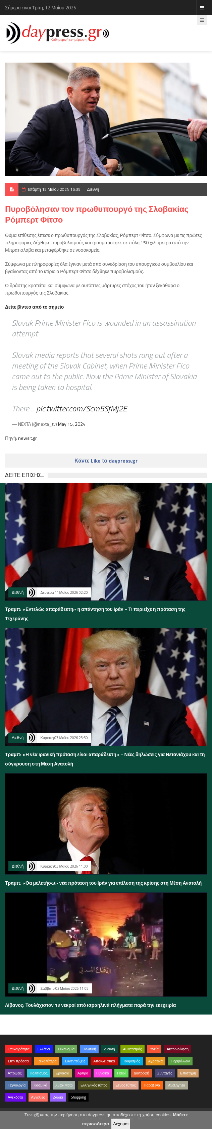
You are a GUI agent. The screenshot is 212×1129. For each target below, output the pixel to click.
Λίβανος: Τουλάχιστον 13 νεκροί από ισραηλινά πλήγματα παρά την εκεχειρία (90, 1005)
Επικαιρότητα (19, 1049)
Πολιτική (89, 1049)
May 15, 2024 (72, 423)
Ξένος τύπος (125, 1085)
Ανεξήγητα (176, 1085)
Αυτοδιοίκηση (178, 1049)
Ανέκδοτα (15, 1097)
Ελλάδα (44, 1049)
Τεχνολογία (16, 1085)
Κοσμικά (40, 1085)
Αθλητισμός (132, 1049)
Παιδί (121, 1073)
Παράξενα (152, 1085)
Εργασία (62, 1073)
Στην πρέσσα (18, 1061)
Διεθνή (93, 189)
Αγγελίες (38, 1097)
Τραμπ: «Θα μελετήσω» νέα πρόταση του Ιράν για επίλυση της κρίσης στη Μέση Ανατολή (103, 882)
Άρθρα (82, 1073)
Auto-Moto (63, 1085)
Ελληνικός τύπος (94, 1085)
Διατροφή (141, 1073)
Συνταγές (164, 1073)
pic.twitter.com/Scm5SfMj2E (81, 408)
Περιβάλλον (180, 1061)
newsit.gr (27, 437)
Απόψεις (15, 1073)
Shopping (78, 1097)
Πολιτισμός (39, 1073)
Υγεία (154, 1049)
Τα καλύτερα (47, 1061)
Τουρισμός (131, 1061)
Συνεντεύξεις (75, 1061)
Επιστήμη (188, 1073)
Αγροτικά (155, 1061)
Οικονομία (66, 1049)
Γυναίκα (102, 1073)
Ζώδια (58, 1097)
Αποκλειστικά (104, 1061)
